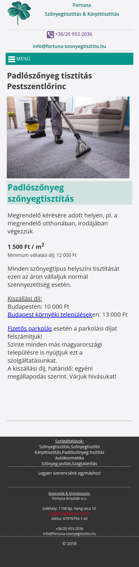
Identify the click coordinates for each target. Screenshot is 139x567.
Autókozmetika (69, 458)
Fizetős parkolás (30, 328)
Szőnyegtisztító (85, 446)
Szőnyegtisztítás (54, 446)
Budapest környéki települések (50, 314)
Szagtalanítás (84, 463)
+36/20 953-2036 (73, 34)
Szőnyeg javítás (56, 463)
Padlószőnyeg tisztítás (83, 452)
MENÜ (19, 58)
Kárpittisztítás (48, 452)
